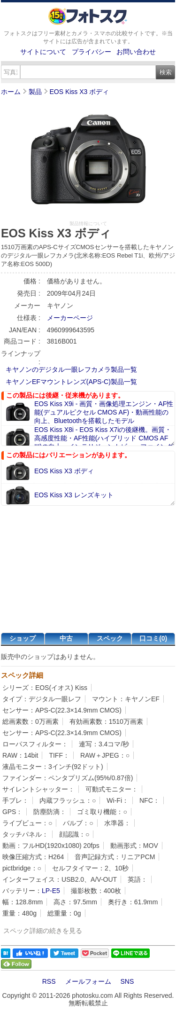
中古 (66, 638)
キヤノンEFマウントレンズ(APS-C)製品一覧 (71, 381)
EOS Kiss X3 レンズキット (74, 495)
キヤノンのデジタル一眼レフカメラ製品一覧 (71, 369)
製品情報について (88, 223)
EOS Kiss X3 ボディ (79, 91)
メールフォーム (88, 981)
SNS (127, 981)
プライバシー (91, 51)
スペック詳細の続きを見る (42, 930)
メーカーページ (70, 317)
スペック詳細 (22, 675)
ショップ (22, 638)
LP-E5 (51, 890)
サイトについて (43, 51)
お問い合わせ (136, 51)
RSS (49, 981)
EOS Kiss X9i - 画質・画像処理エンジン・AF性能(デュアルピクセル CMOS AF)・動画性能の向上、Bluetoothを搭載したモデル (103, 412)
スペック (110, 638)
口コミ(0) (153, 638)
